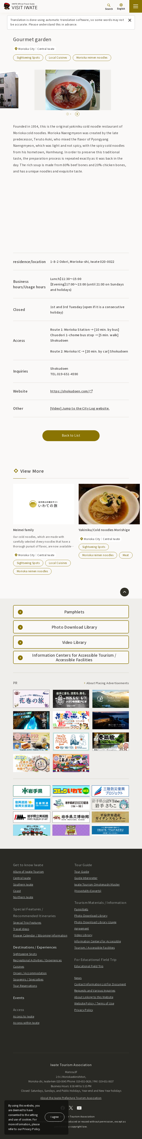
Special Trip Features (27, 922)
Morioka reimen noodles (91, 57)
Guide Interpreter (85, 878)
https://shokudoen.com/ (71, 391)
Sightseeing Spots (28, 57)
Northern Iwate (23, 897)
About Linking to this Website (93, 997)
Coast (17, 891)
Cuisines (18, 966)
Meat (126, 555)
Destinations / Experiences (35, 947)
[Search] (109, 6)
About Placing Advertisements (108, 683)
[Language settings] (121, 7)
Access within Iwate (26, 1023)
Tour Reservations (25, 986)
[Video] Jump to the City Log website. (80, 408)
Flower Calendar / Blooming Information (40, 935)
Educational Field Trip (88, 966)
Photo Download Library (90, 915)
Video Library (83, 935)
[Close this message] (130, 20)
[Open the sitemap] (135, 6)
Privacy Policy (83, 1010)
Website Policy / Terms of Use (94, 1003)
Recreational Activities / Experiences (37, 960)
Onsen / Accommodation (30, 973)
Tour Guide (81, 871)
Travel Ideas (21, 929)
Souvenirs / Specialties (28, 979)
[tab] (69, 114)
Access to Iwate (23, 1016)
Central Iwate (22, 878)
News (78, 978)
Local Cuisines (58, 57)
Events (18, 997)
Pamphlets (81, 909)
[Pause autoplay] (77, 114)
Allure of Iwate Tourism (28, 871)
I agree (55, 1117)
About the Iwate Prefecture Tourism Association (70, 1098)
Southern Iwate (23, 884)
